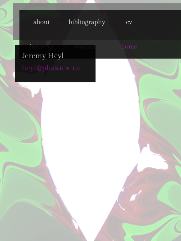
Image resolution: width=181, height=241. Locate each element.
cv (129, 22)
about (41, 22)
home (129, 46)
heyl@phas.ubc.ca (38, 68)
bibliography (85, 22)
